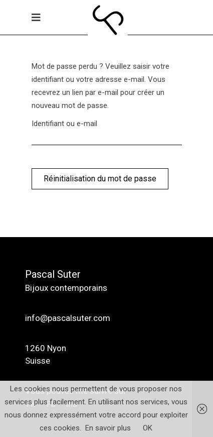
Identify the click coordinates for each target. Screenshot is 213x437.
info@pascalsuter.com (67, 318)
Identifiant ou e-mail (64, 123)
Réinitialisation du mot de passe (100, 178)
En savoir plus (108, 427)
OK (147, 427)
